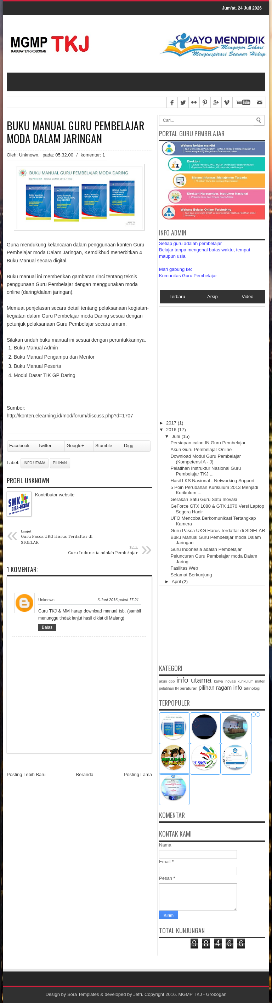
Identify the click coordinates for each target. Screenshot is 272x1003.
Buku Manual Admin (36, 348)
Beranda (85, 774)
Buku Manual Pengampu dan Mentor (54, 357)
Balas (47, 627)
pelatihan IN (168, 688)
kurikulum (245, 681)
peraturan (188, 688)
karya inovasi (225, 681)
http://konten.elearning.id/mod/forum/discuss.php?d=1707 (70, 416)
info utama (34, 463)
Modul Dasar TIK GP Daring (44, 375)
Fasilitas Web (184, 568)
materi (260, 681)
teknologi (252, 688)
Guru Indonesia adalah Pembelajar (206, 549)
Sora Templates (83, 994)
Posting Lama (138, 774)
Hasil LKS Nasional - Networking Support (212, 480)
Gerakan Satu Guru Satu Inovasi (203, 499)
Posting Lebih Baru (26, 774)
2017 (172, 423)
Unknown (46, 600)
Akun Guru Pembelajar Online (201, 449)
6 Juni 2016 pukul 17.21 (118, 600)
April (177, 581)
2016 (172, 429)
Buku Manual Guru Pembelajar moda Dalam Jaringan (75, 132)
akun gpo (167, 681)
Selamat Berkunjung (191, 574)
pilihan (60, 463)
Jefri (138, 994)
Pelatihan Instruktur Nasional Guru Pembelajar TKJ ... (205, 471)
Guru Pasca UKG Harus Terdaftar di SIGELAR (217, 530)
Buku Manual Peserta (37, 366)
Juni (176, 436)
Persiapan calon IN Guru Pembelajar (207, 442)
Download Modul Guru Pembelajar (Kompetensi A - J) (205, 459)
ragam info (229, 688)
